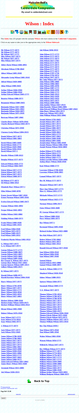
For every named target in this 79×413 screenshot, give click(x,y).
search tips (18, 394)
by (42, 400)
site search (37, 400)
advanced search (71, 394)
